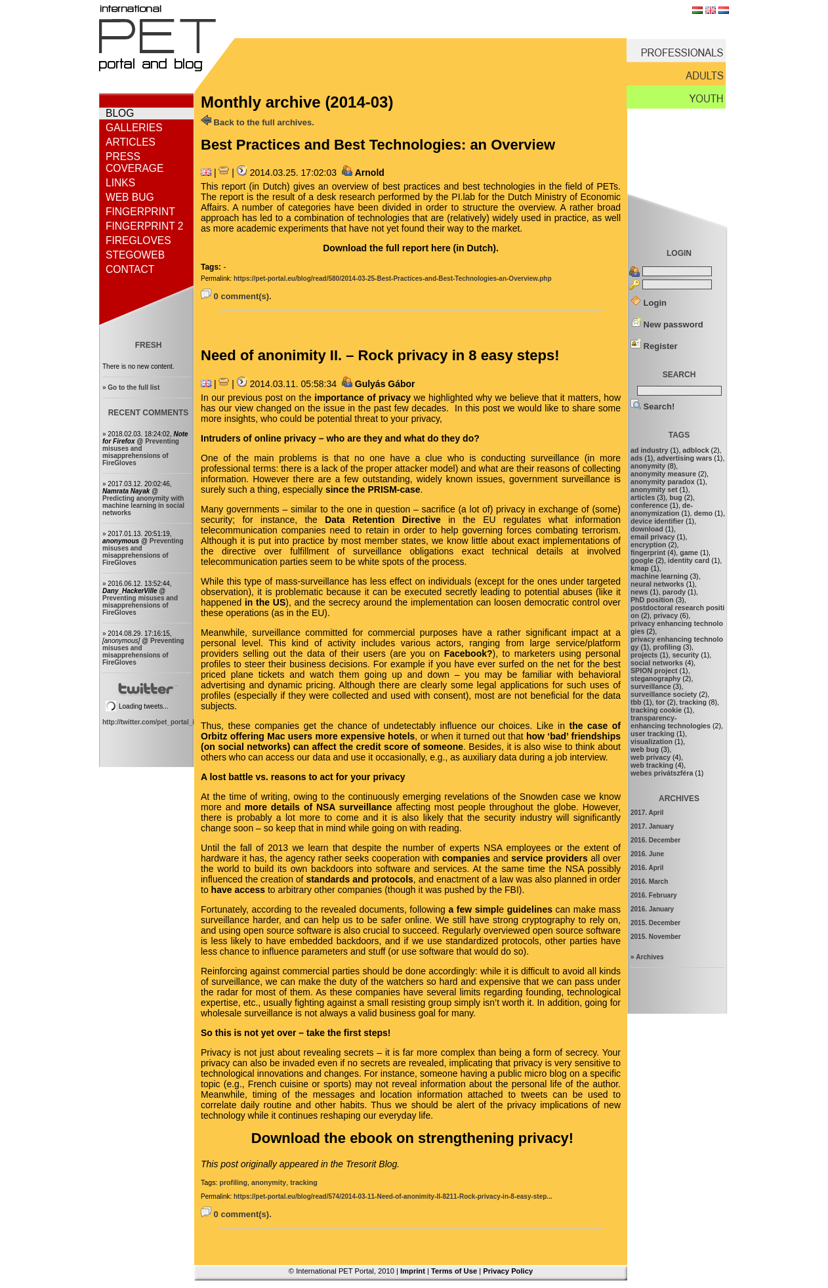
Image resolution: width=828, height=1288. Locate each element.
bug (675, 497)
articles (643, 497)
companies (467, 858)
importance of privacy (362, 397)
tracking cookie (656, 710)
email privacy (653, 537)
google (642, 560)
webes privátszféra (662, 773)
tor (660, 702)
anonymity (268, 1182)
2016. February (654, 895)
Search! (652, 406)
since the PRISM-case (373, 489)
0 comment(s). (236, 296)
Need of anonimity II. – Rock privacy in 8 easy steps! (380, 355)
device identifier (657, 521)
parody (674, 592)
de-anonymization (662, 509)
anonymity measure (663, 474)
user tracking (652, 733)
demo (703, 513)
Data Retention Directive (383, 519)
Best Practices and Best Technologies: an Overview (378, 144)
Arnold (369, 172)
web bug (645, 749)
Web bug (130, 197)
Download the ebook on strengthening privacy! (412, 1138)
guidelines (529, 909)
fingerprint (648, 552)
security (685, 655)
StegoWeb (135, 254)
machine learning (659, 576)
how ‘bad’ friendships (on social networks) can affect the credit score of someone (411, 741)
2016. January (652, 909)
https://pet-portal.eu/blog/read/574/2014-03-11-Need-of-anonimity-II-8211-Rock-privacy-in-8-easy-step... (393, 1196)
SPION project (654, 671)
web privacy (651, 757)
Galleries (134, 127)
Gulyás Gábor (385, 384)
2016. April (647, 867)
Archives (649, 957)
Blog (120, 113)
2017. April (647, 812)
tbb (636, 702)
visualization (652, 741)
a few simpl (473, 909)
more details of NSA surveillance (318, 807)
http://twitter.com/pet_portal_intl (152, 722)
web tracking (652, 765)
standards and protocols (359, 879)
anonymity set (654, 489)
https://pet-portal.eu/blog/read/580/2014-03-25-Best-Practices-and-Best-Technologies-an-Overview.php (393, 278)
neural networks (657, 584)
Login (649, 303)
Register (654, 346)
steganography (655, 678)
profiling (233, 1182)
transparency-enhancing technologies (671, 722)
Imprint (412, 1271)
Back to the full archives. (257, 122)
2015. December (655, 922)
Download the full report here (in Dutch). (411, 248)
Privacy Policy (508, 1271)
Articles (130, 142)
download (647, 529)
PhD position (652, 600)
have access (237, 889)
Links (120, 182)
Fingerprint (140, 211)
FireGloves (138, 240)
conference (649, 505)
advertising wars (684, 458)
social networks (657, 663)
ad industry (649, 450)
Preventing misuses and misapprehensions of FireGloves (140, 452)
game (689, 552)
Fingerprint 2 (144, 226)
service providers (549, 858)
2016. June (647, 854)
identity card (688, 560)
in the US (265, 602)
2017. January (652, 826)
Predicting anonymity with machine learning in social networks (143, 505)
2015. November (656, 936)
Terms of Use (454, 1271)
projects (644, 655)
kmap (640, 568)
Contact (130, 269)
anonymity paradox (663, 482)
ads (636, 458)
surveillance (651, 686)
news (639, 592)
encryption (648, 545)
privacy (665, 615)
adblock (695, 450)
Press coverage (134, 162)
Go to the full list (133, 387)
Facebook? (468, 653)
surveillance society (664, 694)
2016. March (649, 881)
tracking (303, 1182)
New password (667, 324)
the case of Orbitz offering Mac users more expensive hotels (411, 730)
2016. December (655, 840)
